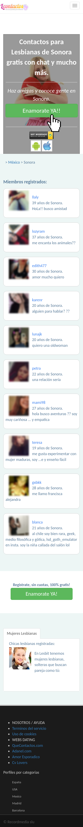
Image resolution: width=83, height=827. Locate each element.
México (14, 162)
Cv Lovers (19, 762)
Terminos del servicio (29, 728)
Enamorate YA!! (41, 110)
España (16, 782)
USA (14, 789)
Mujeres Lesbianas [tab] (22, 633)
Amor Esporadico (26, 756)
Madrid (16, 803)
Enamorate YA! (42, 594)
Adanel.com (21, 751)
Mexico (16, 796)
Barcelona (18, 810)
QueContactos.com (27, 745)
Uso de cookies (24, 734)
